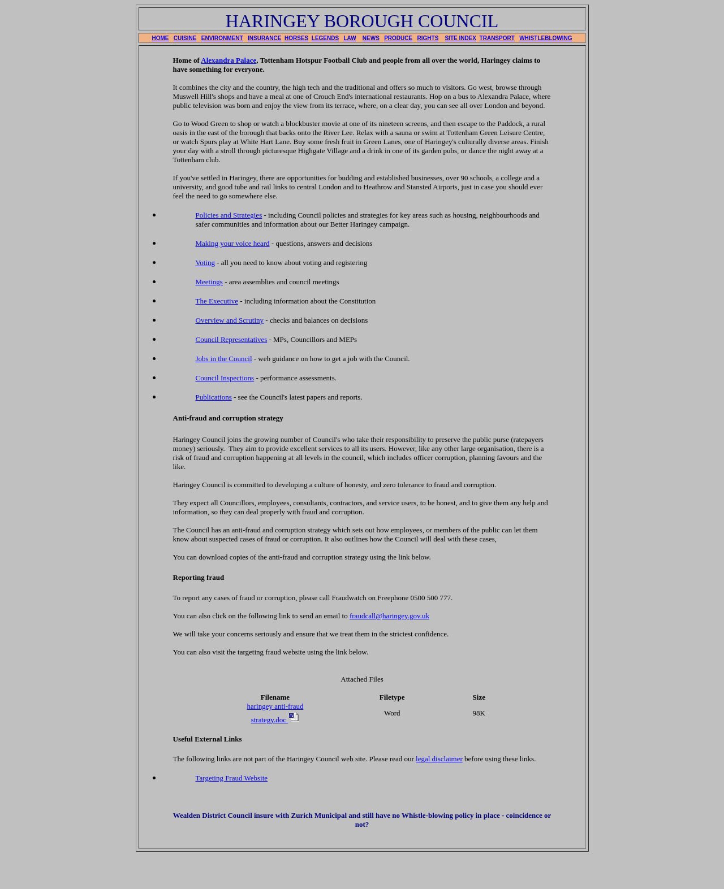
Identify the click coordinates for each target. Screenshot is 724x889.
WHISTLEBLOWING (545, 38)
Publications (214, 397)
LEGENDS (325, 38)
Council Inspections (225, 378)
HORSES (296, 38)
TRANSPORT (497, 38)
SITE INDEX (460, 38)
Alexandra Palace (228, 60)
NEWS (371, 38)
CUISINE (185, 38)
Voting (205, 262)
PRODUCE (398, 38)
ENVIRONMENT (222, 38)
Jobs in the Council (224, 358)
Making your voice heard (233, 243)
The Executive (217, 301)
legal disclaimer (439, 758)
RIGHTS (428, 38)
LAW (350, 38)
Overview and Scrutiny (230, 320)
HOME (160, 38)
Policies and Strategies (229, 215)
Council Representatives (232, 339)
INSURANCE (264, 38)
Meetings (209, 281)
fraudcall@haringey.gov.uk (389, 616)
